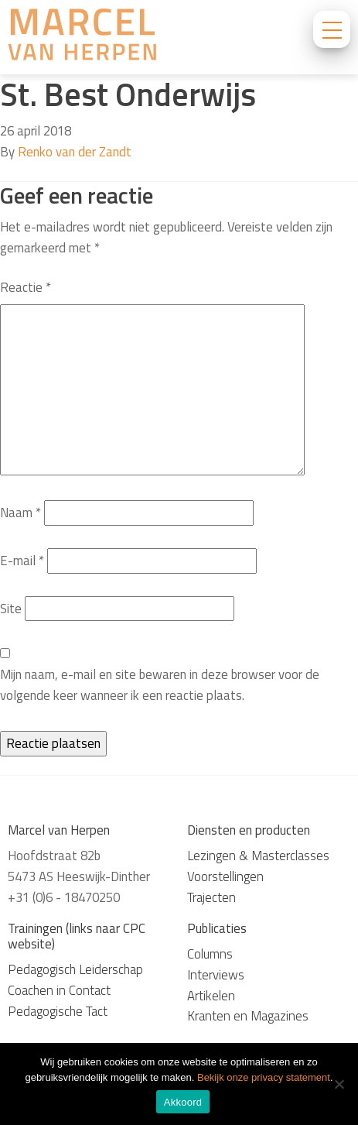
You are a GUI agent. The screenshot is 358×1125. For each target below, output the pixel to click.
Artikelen (211, 996)
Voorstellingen (225, 876)
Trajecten (211, 897)
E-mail (22, 560)
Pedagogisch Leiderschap (75, 969)
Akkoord (183, 1102)
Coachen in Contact (59, 990)
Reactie (25, 287)
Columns (210, 954)
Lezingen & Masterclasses (258, 855)
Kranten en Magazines (248, 1016)
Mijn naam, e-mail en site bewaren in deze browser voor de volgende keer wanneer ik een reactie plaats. (159, 684)
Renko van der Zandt (74, 152)
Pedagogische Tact (57, 1011)
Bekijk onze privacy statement (263, 1077)
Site (11, 609)
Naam (20, 512)
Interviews (215, 975)
